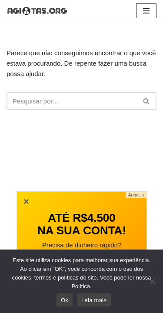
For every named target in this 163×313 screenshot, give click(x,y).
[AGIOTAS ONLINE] (37, 11)
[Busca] (72, 101)
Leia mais (93, 300)
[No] (152, 281)
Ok (64, 300)
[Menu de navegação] (146, 10)
